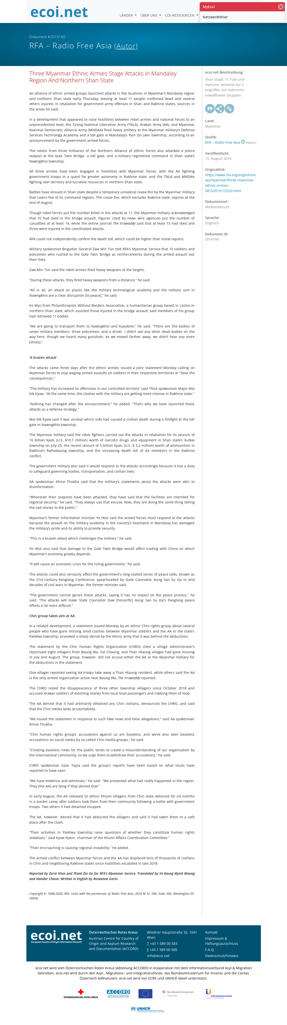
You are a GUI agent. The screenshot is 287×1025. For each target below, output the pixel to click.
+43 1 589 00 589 (163, 949)
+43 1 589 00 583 (163, 943)
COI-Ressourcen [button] (180, 15)
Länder (127, 15)
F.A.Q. (210, 949)
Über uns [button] (149, 15)
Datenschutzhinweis (221, 955)
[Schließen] (280, 6)
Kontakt (211, 932)
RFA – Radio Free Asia (225, 142)
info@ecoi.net (158, 955)
